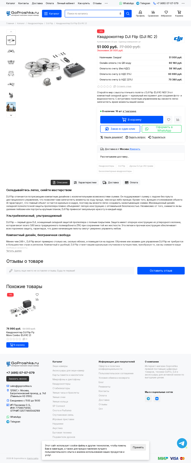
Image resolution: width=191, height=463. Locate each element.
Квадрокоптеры (35, 23)
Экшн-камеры (60, 366)
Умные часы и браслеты (66, 392)
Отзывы (97, 3)
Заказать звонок (18, 378)
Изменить (135, 149)
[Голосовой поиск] (120, 13)
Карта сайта (32, 458)
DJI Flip (49, 23)
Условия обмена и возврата (114, 377)
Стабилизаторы (61, 388)
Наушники (58, 423)
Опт (101, 408)
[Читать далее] (14, 251)
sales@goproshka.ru (21, 386)
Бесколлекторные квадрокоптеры (115, 171)
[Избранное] (166, 14)
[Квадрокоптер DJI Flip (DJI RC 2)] (55, 67)
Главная (10, 23)
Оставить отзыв (161, 270)
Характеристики (85, 182)
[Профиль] (140, 14)
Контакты (23, 3)
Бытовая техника (62, 432)
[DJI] (178, 39)
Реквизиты (104, 386)
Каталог (10, 3)
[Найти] (128, 13)
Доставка (37, 3)
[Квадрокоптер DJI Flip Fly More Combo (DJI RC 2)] (22, 308)
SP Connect (59, 406)
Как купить (84, 3)
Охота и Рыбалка (62, 410)
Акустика (58, 428)
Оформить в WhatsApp (159, 128)
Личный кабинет (66, 3)
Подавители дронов (64, 437)
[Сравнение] (153, 14)
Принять (138, 447)
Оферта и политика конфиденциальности (110, 367)
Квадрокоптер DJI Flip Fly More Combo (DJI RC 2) (20, 334)
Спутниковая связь (63, 414)
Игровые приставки (63, 419)
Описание (60, 182)
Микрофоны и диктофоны (66, 379)
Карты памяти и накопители (68, 375)
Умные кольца (60, 401)
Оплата (50, 3)
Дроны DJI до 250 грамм (141, 166)
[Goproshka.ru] (22, 13)
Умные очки (59, 397)
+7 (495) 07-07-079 (165, 3)
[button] (11, 31)
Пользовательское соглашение (116, 373)
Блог (101, 382)
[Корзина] (179, 14)
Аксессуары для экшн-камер (68, 370)
